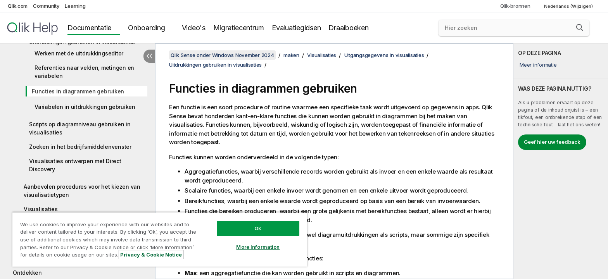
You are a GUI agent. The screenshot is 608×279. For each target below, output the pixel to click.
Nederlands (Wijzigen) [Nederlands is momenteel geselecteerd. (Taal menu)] (569, 6)
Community (46, 6)
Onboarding (146, 28)
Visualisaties (41, 209)
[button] (580, 27)
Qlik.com (18, 6)
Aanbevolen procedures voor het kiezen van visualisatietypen (82, 190)
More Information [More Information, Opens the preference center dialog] (258, 247)
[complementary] (560, 161)
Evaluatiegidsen (296, 28)
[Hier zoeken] (514, 28)
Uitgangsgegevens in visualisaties (384, 55)
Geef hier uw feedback (552, 142)
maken (291, 55)
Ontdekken (27, 272)
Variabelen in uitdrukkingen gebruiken (85, 106)
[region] (159, 239)
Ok (257, 228)
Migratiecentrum (238, 28)
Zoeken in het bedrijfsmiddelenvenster (80, 146)
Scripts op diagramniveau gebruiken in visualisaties (80, 128)
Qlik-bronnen (515, 6)
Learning (75, 6)
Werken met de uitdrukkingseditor (79, 53)
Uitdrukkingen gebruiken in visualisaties (215, 65)
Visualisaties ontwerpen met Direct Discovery (75, 165)
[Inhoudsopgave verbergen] (149, 56)
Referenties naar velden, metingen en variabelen (84, 71)
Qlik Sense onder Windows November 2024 (222, 55)
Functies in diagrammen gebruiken (78, 91)
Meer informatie (538, 65)
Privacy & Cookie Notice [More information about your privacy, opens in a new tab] (151, 254)
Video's (194, 28)
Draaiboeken (348, 28)
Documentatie (89, 28)
